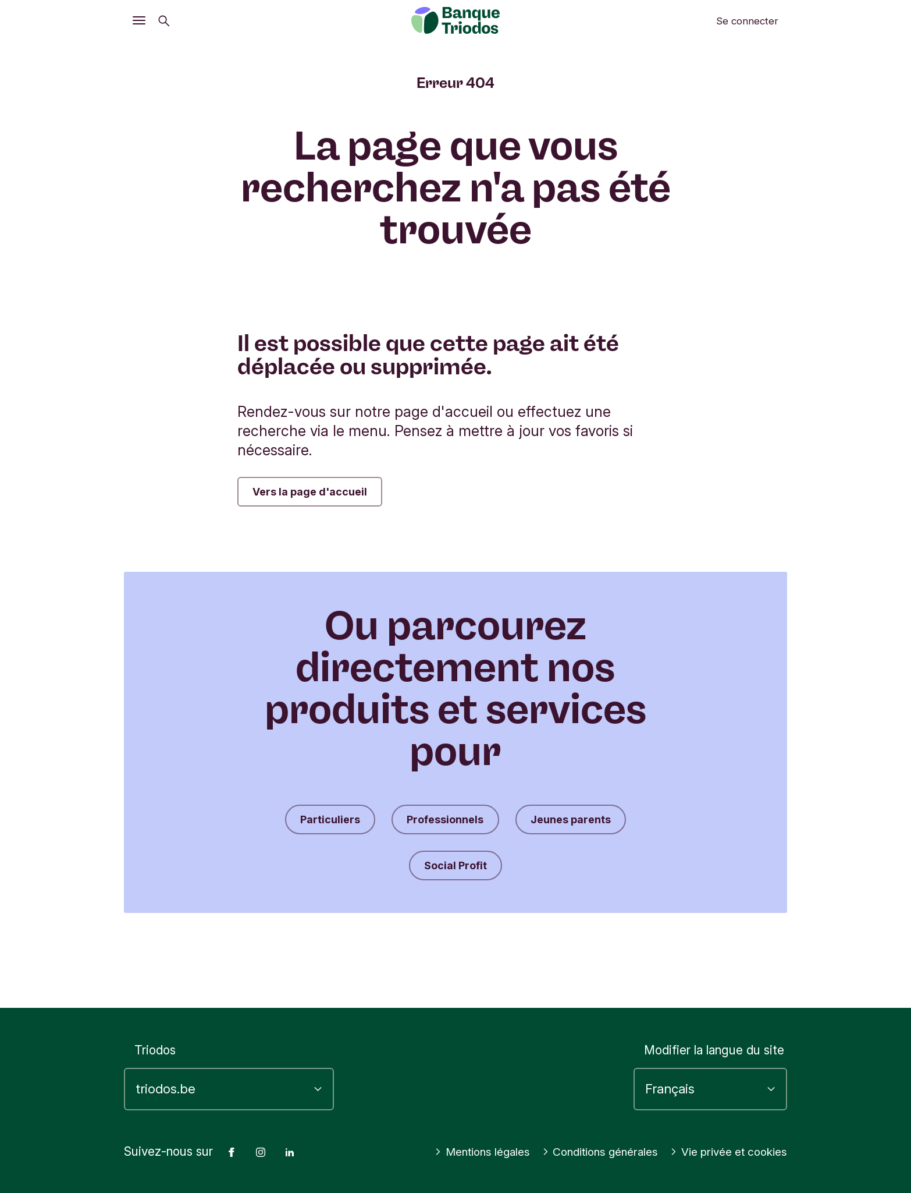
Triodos (155, 1031)
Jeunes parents (583, 824)
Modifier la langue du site (714, 1031)
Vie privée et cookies (723, 1152)
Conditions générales (723, 1132)
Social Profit (455, 874)
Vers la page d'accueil (319, 493)
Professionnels (442, 824)
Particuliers (314, 824)
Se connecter (747, 21)
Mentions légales (597, 1132)
